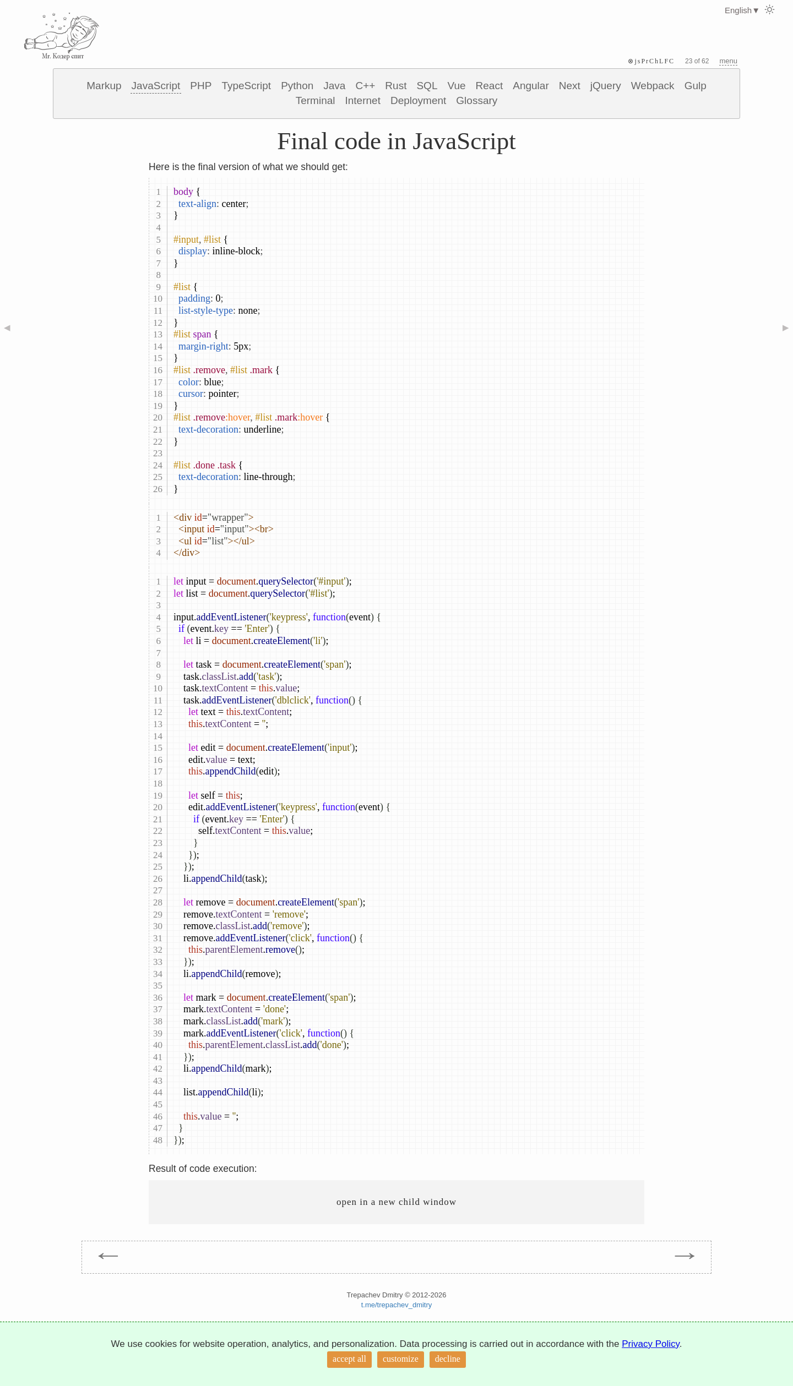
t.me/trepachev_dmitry (396, 1305)
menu (728, 61)
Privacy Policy (651, 1344)
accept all (349, 1358)
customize (401, 1358)
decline (447, 1358)
